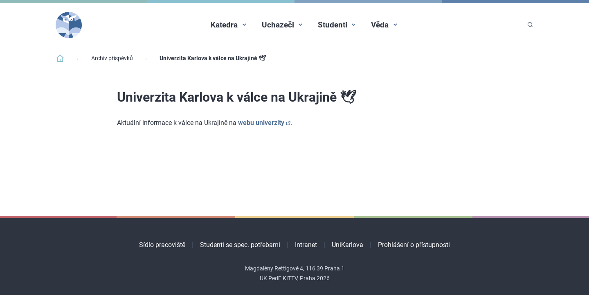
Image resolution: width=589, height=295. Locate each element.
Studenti (332, 25)
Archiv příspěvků (112, 58)
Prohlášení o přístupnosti (414, 245)
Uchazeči (278, 25)
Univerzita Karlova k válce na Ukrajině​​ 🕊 (213, 58)
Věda (380, 25)
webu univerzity (261, 123)
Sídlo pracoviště (162, 245)
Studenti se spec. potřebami (240, 245)
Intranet (306, 245)
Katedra (224, 25)
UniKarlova (347, 245)
